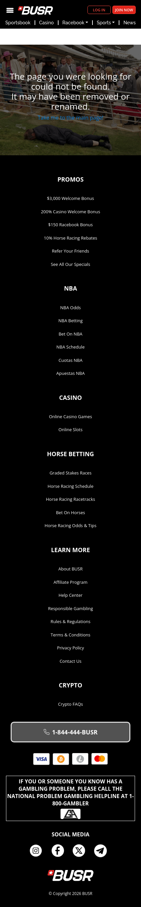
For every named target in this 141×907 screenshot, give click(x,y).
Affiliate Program (70, 582)
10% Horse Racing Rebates (70, 238)
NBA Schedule (71, 347)
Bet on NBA (70, 334)
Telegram (103, 850)
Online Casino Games (70, 417)
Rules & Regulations (70, 621)
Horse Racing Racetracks (70, 499)
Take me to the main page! (70, 117)
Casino (46, 22)
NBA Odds (70, 308)
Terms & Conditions (70, 635)
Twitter (81, 850)
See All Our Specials (70, 264)
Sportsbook (18, 22)
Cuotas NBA (70, 360)
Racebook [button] (73, 22)
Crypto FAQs (70, 704)
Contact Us (70, 661)
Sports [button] (104, 22)
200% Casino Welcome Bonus (70, 212)
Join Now (124, 9)
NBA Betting (70, 321)
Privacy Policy (70, 648)
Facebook (60, 850)
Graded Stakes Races (70, 473)
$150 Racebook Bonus (70, 225)
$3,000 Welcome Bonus (70, 198)
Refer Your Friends (70, 251)
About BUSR (70, 569)
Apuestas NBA (70, 373)
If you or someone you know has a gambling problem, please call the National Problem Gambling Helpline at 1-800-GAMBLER (70, 798)
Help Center (70, 595)
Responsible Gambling (70, 608)
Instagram (38, 850)
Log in (99, 9)
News (129, 22)
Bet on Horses (70, 512)
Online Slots (70, 430)
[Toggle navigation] (10, 9)
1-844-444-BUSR (71, 732)
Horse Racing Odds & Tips (70, 525)
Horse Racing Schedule (70, 486)
